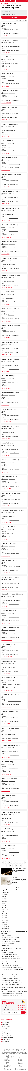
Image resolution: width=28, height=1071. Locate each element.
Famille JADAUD (5, 371)
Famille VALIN (5, 455)
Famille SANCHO (5, 472)
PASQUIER (5, 921)
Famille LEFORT (5, 52)
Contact (6, 1050)
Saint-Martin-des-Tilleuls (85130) (10, 937)
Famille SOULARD (6, 220)
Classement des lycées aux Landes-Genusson (14, 974)
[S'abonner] (14, 1012)
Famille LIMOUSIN (6, 623)
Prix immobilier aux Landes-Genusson (12, 982)
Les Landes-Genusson (8, 952)
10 (16, 865)
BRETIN (4, 911)
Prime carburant (6, 1035)
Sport (4, 1007)
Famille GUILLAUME (6, 606)
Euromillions (5, 1022)
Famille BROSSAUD (6, 287)
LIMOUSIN (5, 909)
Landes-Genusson (13, 29)
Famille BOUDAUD (6, 354)
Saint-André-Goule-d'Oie (14, 499)
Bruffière (11, 214)
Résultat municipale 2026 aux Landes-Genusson (14, 991)
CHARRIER (5, 898)
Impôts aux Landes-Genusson (10, 965)
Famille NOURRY (5, 304)
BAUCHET (5, 923)
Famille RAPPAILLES (6, 824)
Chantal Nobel (6, 1039)
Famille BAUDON (5, 187)
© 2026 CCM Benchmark (21, 1053)
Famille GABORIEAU (6, 505)
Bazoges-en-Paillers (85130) (9, 939)
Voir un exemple (21, 1005)
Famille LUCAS (5, 86)
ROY (3, 903)
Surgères (9, 147)
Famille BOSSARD (6, 237)
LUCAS (4, 900)
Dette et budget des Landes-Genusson (12, 967)
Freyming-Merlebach (12, 550)
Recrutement (21, 1050)
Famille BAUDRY (5, 807)
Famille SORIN (5, 405)
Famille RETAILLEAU (6, 522)
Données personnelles (6, 1052)
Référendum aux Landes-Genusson (11, 984)
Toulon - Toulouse (6, 1030)
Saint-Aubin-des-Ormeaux (14, 701)
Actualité (5, 1005)
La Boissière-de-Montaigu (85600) (10, 941)
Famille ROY (4, 35)
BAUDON (4, 915)
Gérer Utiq (24, 1052)
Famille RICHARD (6, 707)
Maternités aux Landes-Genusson (10, 980)
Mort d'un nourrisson (7, 1037)
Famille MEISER (5, 556)
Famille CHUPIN (5, 539)
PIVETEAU (5, 913)
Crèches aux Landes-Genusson (10, 978)
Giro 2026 (4, 1028)
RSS (16, 1050)
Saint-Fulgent (11, 264)
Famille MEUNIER (6, 489)
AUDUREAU (5, 919)
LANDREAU (5, 905)
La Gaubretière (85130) (8, 943)
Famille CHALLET (6, 589)
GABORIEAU (5, 892)
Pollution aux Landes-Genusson (10, 960)
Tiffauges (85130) (6, 936)
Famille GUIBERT (5, 270)
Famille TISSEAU (5, 791)
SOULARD (5, 902)
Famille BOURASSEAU (7, 690)
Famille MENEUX (5, 724)
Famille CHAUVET (6, 103)
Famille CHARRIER (6, 388)
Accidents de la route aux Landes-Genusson (13, 973)
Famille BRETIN (5, 119)
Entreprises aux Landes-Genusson (11, 956)
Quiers (9, 818)
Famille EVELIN (5, 254)
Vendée (14, 3)
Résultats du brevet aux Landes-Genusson (13, 995)
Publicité (24, 1049)
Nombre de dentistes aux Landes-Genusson (13, 964)
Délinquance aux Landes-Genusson (11, 958)
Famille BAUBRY (5, 170)
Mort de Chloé (6, 1034)
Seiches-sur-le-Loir (13, 197)
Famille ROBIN (5, 153)
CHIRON (4, 917)
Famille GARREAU (6, 438)
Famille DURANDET (6, 640)
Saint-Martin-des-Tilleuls (14, 46)
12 (20, 865)
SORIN (4, 896)
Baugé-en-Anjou (11, 667)
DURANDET (5, 924)
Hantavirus (5, 1024)
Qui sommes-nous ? (6, 1049)
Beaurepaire (11, 80)
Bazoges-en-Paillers (13, 63)
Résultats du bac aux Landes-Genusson (12, 993)
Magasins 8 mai (6, 1032)
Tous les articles (11, 1050)
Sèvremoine (11, 533)
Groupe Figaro (12, 1053)
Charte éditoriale (18, 1049)
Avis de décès (7, 3)
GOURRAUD (5, 926)
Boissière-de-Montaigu (14, 164)
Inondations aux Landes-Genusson (11, 962)
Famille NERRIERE (6, 757)
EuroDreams (5, 1041)
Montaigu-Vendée (11, 516)
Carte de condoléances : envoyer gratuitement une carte (19, 870)
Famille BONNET (5, 573)
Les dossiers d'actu (7, 1009)
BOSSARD (5, 894)
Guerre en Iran (6, 1026)
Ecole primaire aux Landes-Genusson (11, 976)
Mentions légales (4, 1053)
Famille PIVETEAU (6, 321)
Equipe (12, 1049)
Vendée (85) (5, 945)
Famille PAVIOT (5, 69)
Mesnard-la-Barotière (13, 96)
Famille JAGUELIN (6, 203)
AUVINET (4, 907)
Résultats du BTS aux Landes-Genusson (12, 997)
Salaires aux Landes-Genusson (10, 954)
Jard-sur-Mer (11, 298)
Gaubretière (12, 130)
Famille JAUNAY (5, 673)
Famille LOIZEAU (5, 136)
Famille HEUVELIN (6, 740)
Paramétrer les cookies (16, 1052)
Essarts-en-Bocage (13, 365)
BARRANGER (5, 928)
